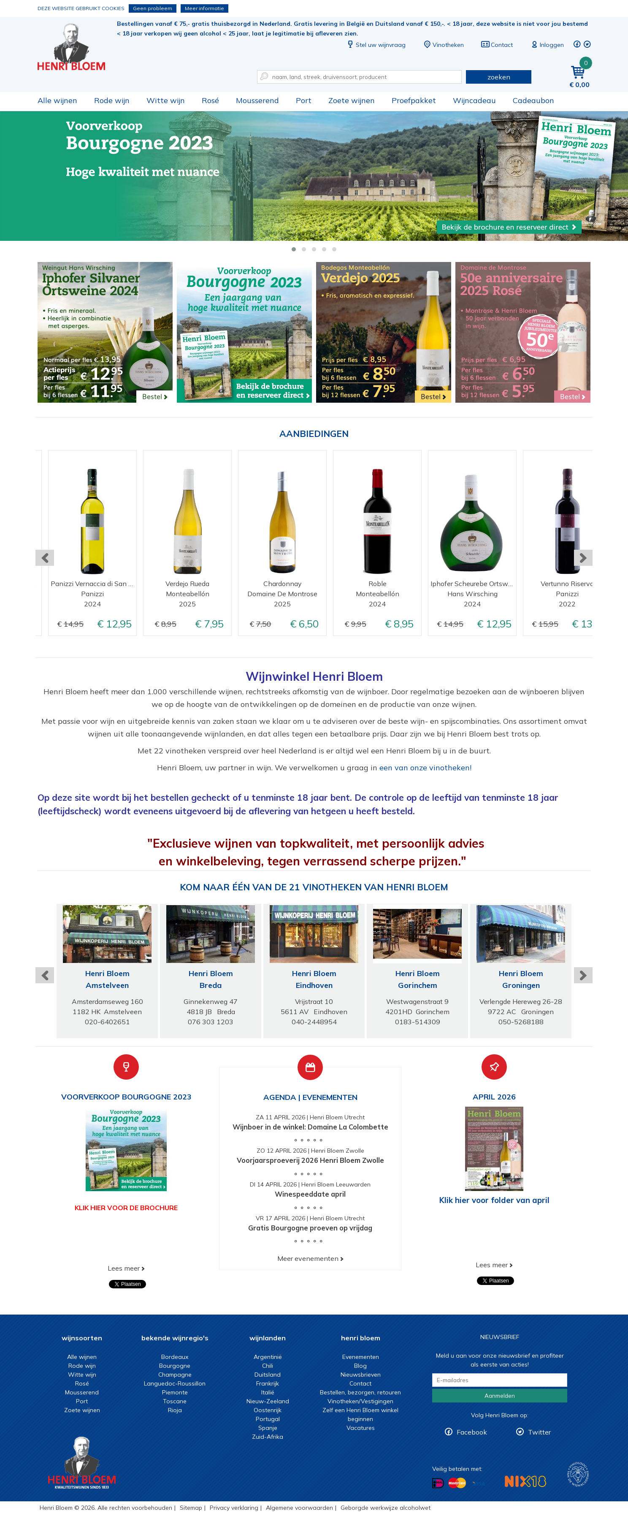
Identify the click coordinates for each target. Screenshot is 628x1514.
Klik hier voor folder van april (494, 1200)
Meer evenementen (307, 1258)
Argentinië (268, 1357)
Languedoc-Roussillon (175, 1383)
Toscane (175, 1401)
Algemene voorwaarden (299, 1507)
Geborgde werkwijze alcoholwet (385, 1507)
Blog (360, 1365)
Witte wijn (165, 100)
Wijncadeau (474, 100)
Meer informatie (204, 8)
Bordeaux (174, 1357)
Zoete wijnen (351, 100)
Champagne (175, 1374)
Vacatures (360, 1428)
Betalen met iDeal (438, 1483)
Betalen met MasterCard (457, 1483)
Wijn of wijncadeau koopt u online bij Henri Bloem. (77, 46)
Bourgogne (174, 1365)
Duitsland (267, 1374)
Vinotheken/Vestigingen (360, 1401)
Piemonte (175, 1392)
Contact (497, 45)
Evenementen (360, 1357)
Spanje (267, 1428)
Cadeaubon (533, 100)
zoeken (498, 77)
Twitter (539, 1432)
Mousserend (257, 100)
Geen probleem (152, 8)
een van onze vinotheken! (425, 767)
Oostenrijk (268, 1410)
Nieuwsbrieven (361, 1374)
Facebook (472, 1432)
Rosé (210, 100)
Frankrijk (267, 1383)
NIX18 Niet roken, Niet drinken (525, 1481)
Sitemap (191, 1507)
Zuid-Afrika (267, 1436)
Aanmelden (500, 1395)
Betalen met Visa (478, 1484)
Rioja (175, 1410)
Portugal (268, 1419)
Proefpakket (414, 100)
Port (303, 100)
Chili (267, 1365)
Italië (267, 1392)
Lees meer (124, 1268)
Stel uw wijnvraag (376, 45)
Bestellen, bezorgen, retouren (360, 1392)
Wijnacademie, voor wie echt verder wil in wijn (578, 1474)
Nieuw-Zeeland (267, 1401)
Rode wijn (112, 100)
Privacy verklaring (234, 1507)
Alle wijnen (57, 100)
